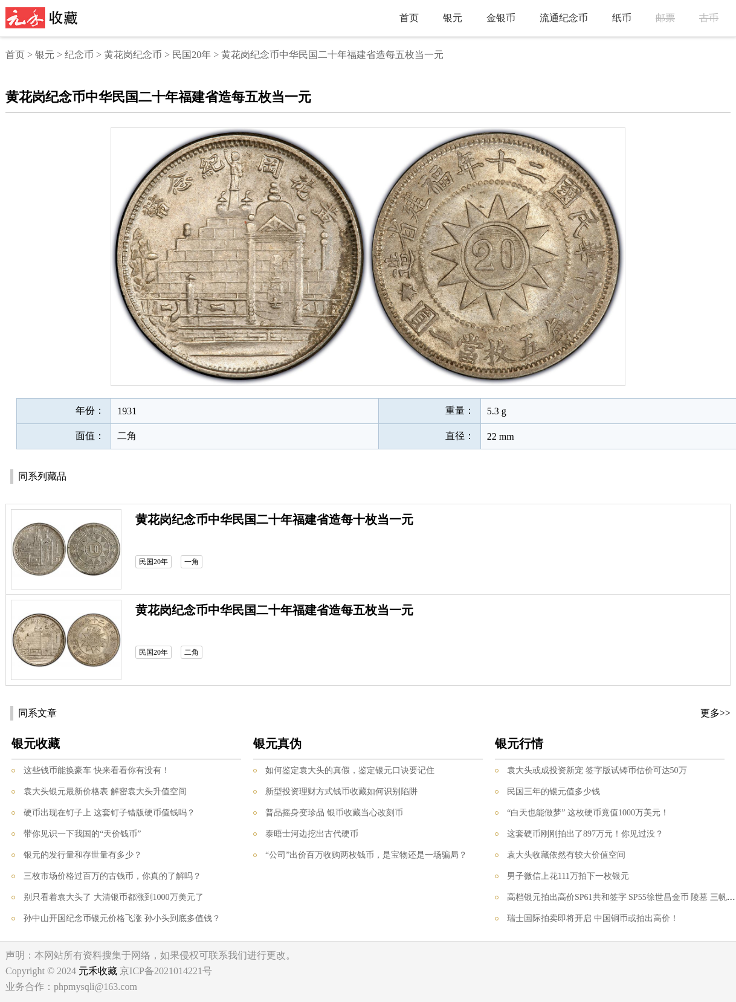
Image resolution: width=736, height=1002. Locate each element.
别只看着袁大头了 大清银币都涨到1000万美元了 (114, 897)
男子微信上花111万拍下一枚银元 (568, 876)
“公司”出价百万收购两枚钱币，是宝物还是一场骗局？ (366, 854)
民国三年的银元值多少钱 (553, 791)
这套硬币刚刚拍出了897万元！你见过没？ (585, 833)
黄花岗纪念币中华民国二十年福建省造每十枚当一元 (274, 519)
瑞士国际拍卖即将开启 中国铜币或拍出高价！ (593, 918)
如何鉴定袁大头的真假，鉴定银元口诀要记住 (349, 770)
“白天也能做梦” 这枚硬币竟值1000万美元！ (588, 812)
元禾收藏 (98, 971)
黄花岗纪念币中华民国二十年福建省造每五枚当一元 (274, 610)
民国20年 (191, 55)
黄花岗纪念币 (133, 55)
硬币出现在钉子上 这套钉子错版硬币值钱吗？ (109, 812)
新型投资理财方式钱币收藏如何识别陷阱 (341, 791)
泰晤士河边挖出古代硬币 (311, 833)
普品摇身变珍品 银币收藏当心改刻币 (334, 812)
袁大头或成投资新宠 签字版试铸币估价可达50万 (597, 770)
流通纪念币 (564, 18)
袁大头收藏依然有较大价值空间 (566, 854)
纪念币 (79, 55)
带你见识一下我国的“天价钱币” (82, 833)
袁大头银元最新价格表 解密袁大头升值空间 (105, 791)
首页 (409, 18)
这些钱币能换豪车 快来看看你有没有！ (97, 770)
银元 (452, 18)
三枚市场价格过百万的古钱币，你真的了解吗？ (112, 876)
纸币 (621, 18)
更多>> (715, 713)
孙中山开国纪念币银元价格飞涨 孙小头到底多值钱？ (122, 918)
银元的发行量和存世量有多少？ (83, 854)
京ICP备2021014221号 (166, 971)
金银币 (500, 18)
